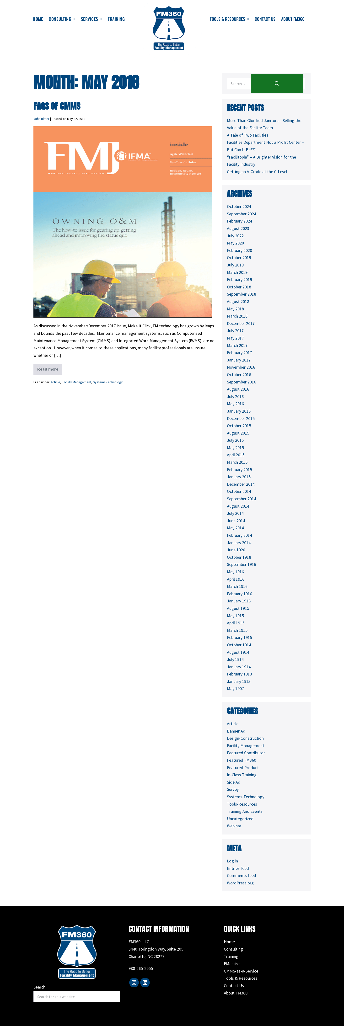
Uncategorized (240, 818)
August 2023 (238, 228)
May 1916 (235, 571)
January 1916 (239, 601)
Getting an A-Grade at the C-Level (257, 171)
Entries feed (238, 868)
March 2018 (237, 316)
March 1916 (237, 586)
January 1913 (239, 681)
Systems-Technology (108, 382)
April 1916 (235, 579)
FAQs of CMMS (56, 106)
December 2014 (241, 484)
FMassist (232, 963)
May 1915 (235, 615)
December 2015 (241, 418)
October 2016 (239, 374)
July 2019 (235, 265)
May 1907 (235, 688)
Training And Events (245, 811)
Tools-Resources (242, 804)
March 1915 (237, 630)
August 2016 (238, 389)
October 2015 (239, 425)
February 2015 (239, 469)
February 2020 (239, 250)
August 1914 (238, 652)
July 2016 (235, 396)
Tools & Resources (240, 978)
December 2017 (241, 323)
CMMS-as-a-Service (241, 971)
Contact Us (234, 985)
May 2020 (235, 243)
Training (231, 956)
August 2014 (238, 506)
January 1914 (239, 667)
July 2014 (235, 513)
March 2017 (237, 345)
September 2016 (241, 382)
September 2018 (241, 294)
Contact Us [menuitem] (265, 19)
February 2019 (239, 279)
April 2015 (235, 454)
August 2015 (238, 433)
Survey (233, 789)
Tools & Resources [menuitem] (229, 19)
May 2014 (235, 528)
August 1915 (238, 608)
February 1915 (239, 637)
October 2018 (239, 287)
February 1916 (239, 593)
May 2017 (235, 338)
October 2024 (239, 206)
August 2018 (238, 301)
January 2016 (239, 411)
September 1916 (241, 564)
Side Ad (233, 782)
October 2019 (239, 257)
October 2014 (239, 491)
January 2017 (239, 360)
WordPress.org (240, 883)
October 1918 (239, 557)
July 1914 (235, 659)
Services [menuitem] (91, 19)
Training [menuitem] (118, 19)
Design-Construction (245, 738)
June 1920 (236, 550)
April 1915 (235, 623)
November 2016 (241, 367)
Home (229, 941)
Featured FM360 (241, 760)
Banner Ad (236, 731)
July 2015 (235, 440)
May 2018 (235, 309)
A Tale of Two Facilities (247, 135)
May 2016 (235, 403)
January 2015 (239, 476)
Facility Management (76, 382)
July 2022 (235, 236)
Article (55, 382)
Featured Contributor (246, 752)
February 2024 (239, 221)
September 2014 (241, 498)
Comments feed (241, 875)
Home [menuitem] (38, 19)
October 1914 (239, 645)
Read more (48, 368)
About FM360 (235, 993)
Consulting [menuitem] (62, 19)
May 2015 (235, 447)
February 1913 (239, 674)
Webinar (234, 826)
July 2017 (235, 330)
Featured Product (243, 767)
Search (39, 987)
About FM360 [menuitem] (294, 19)
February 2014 (239, 535)
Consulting (233, 949)
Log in (232, 861)
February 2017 (239, 352)
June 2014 (236, 520)
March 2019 (237, 272)
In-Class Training (242, 774)
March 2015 (237, 462)
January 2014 (239, 542)
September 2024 (241, 214)
